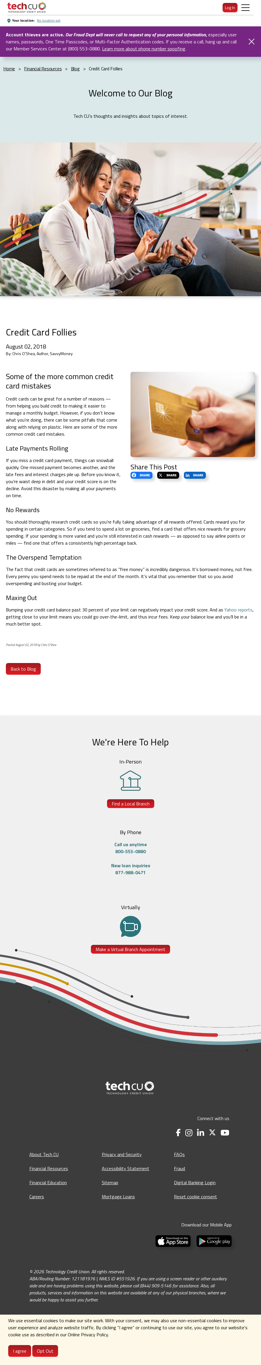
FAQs (179, 1154)
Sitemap (110, 1182)
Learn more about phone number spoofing (143, 48)
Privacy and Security (122, 1154)
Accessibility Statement (125, 1168)
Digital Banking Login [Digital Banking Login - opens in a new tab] (195, 1182)
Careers (36, 1196)
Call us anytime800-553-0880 (130, 848)
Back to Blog (23, 668)
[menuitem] (26, 7)
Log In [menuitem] (230, 7)
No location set (48, 20)
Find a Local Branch (131, 803)
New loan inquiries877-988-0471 (130, 869)
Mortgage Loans (118, 1196)
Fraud (179, 1168)
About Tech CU (44, 1154)
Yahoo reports (238, 609)
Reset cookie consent (195, 1196)
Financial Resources (48, 1168)
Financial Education (48, 1182)
